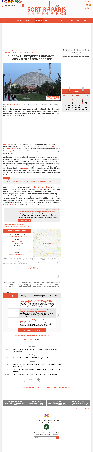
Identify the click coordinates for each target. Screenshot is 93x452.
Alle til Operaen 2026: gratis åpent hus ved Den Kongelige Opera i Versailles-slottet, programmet (37, 301)
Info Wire (28, 340)
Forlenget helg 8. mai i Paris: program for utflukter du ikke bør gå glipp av (10, 284)
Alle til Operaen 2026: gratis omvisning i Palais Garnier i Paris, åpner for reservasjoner (35, 311)
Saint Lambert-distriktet (29, 260)
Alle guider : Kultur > (81, 408)
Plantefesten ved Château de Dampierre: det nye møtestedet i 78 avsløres (36, 351)
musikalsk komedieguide (46, 260)
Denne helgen (39, 296)
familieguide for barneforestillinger (26, 262)
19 (69, 107)
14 (76, 105)
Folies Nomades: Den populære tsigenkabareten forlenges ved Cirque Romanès (53, 284)
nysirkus (25, 168)
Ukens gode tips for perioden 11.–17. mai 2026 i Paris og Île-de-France (28, 181)
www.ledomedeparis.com (17, 254)
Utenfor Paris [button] (82, 24)
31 (86, 109)
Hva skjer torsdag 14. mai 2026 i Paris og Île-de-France (32, 358)
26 (69, 109)
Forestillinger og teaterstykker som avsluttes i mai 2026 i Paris (36, 403)
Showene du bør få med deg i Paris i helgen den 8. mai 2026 (14, 403)
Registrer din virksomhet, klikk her (13, 225)
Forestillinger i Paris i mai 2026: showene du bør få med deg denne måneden (79, 403)
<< (64, 96)
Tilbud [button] (70, 24)
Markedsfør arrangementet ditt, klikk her (16, 226)
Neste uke (53, 296)
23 (83, 107)
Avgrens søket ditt (32, 330)
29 (79, 109)
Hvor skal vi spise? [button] (24, 24)
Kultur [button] (39, 24)
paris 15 (12, 258)
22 (79, 107)
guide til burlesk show (20, 264)
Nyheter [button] (8, 24)
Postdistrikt (17, 260)
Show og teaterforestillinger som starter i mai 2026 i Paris (57, 403)
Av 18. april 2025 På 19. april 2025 (17, 236)
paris (54, 262)
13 (72, 105)
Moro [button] (46, 24)
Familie (60, 24)
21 (76, 107)
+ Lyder (37, 340)
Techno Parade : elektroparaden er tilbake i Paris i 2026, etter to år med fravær (36, 370)
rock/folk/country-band (41, 187)
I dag (10, 296)
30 (83, 109)
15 (79, 105)
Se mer (34, 379)
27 (72, 109)
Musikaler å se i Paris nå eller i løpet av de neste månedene (39, 284)
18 (65, 107)
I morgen (25, 296)
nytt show (19, 258)
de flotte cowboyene (29, 258)
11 (65, 105)
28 (76, 109)
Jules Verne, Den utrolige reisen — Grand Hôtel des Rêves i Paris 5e (37, 320)
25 (66, 109)
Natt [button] (53, 24)
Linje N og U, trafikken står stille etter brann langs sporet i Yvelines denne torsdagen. (37, 365)
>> (88, 96)
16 (82, 105)
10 (86, 103)
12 (69, 105)
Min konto (88, 10)
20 (72, 107)
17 (86, 105)
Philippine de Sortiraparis (13, 104)
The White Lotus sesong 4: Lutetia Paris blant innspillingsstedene (36, 375)
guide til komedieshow (45, 262)
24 (86, 107)
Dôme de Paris (8, 205)
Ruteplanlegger (17, 249)
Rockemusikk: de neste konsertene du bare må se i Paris (24, 284)
